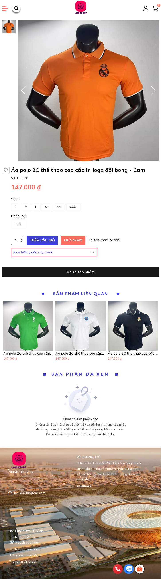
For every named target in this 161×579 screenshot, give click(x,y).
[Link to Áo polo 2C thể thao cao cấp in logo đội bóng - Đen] (133, 353)
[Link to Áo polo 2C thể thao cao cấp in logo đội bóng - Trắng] (80, 353)
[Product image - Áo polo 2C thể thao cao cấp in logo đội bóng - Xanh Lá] (28, 326)
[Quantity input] (17, 240)
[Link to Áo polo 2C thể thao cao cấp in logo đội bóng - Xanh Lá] (28, 353)
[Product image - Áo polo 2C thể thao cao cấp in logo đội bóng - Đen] (133, 326)
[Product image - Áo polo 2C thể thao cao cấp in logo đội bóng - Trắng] (80, 326)
